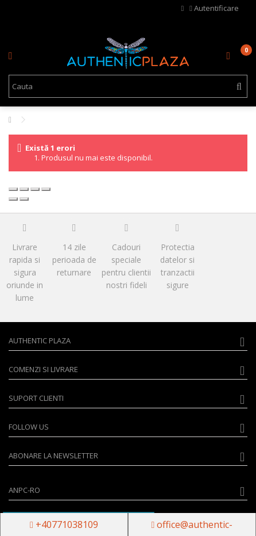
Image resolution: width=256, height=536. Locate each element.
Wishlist (182, 9)
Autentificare (214, 8)
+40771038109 (64, 524)
